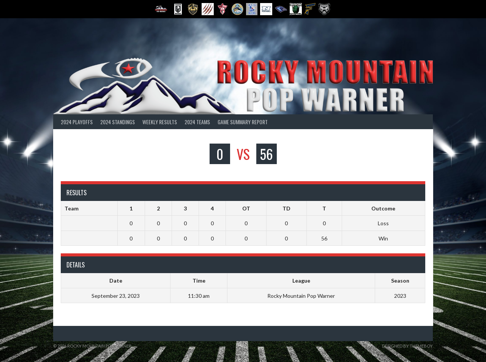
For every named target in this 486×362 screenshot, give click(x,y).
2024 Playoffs (77, 122)
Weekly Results (159, 122)
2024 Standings (117, 122)
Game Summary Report (243, 122)
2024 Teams (197, 122)
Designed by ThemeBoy (407, 345)
